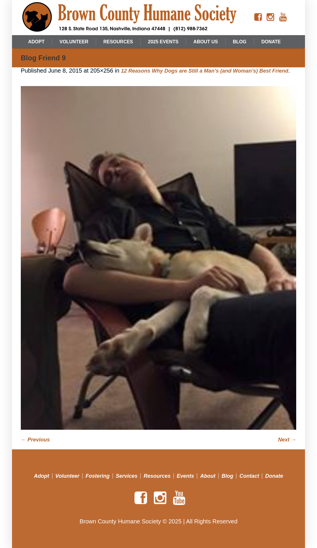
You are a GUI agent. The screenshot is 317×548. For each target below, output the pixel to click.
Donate (274, 476)
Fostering (98, 476)
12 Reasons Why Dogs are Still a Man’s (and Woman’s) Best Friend (204, 71)
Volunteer (67, 476)
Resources (157, 476)
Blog (227, 476)
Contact (249, 476)
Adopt (41, 476)
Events (185, 476)
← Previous (35, 440)
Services (126, 476)
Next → (287, 440)
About (207, 476)
